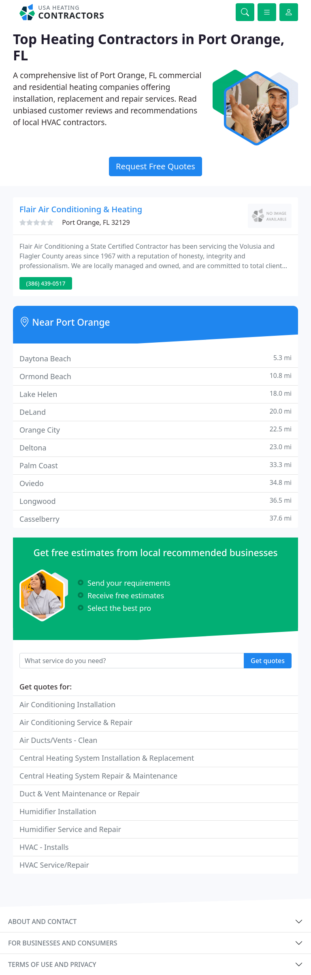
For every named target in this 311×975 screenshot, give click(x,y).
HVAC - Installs (43, 847)
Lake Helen (155, 394)
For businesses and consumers (62, 943)
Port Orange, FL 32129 (96, 222)
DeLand (155, 412)
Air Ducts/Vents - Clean (58, 740)
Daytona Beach (155, 358)
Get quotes (268, 660)
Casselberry (155, 519)
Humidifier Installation (57, 811)
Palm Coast (155, 465)
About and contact (42, 921)
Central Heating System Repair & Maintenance (98, 776)
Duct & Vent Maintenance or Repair (79, 793)
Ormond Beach (155, 376)
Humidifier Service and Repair (70, 829)
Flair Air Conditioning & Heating (80, 209)
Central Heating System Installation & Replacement (106, 758)
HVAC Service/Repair (54, 865)
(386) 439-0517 (46, 283)
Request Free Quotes (155, 166)
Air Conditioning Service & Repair (75, 722)
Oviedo (155, 483)
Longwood (155, 501)
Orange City (155, 430)
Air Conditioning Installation (67, 704)
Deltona (155, 447)
